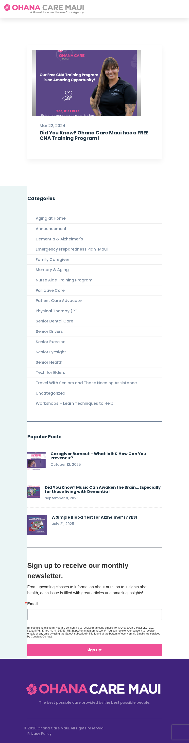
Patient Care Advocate (59, 300)
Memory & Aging (52, 270)
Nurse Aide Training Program (64, 280)
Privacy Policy (39, 733)
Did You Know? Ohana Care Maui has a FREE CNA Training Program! (94, 141)
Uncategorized (50, 393)
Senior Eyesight (51, 352)
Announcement (51, 229)
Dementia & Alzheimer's (59, 239)
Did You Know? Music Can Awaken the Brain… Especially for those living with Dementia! (103, 490)
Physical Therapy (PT (56, 311)
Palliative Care (50, 290)
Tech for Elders (50, 372)
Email (32, 604)
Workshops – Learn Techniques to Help (74, 403)
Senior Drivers (49, 331)
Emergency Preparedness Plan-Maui (72, 249)
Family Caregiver (52, 259)
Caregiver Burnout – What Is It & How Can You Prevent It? (98, 456)
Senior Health (49, 362)
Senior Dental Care (54, 321)
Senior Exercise (50, 342)
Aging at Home (51, 218)
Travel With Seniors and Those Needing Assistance (86, 383)
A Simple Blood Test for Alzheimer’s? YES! (94, 517)
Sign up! (94, 650)
